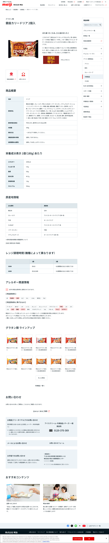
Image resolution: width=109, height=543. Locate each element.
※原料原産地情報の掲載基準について (17, 240)
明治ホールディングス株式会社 (94, 2)
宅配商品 (86, 106)
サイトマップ (41, 532)
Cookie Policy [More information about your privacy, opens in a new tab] (46, 541)
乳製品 (85, 48)
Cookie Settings (77, 539)
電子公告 (63, 532)
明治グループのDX (98, 532)
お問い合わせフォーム (56, 443)
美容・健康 (86, 96)
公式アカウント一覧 (95, 526)
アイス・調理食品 (88, 59)
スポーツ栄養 (87, 91)
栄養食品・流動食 (88, 101)
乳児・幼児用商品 (88, 86)
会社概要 (80, 2)
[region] (54, 538)
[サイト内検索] (106, 2)
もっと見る (41, 378)
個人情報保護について (52, 532)
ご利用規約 (88, 532)
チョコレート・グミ (89, 54)
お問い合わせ (32, 532)
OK (89, 539)
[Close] (106, 538)
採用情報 (63, 2)
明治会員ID (71, 2)
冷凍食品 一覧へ (40, 386)
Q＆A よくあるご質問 (41, 411)
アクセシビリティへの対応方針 (75, 532)
